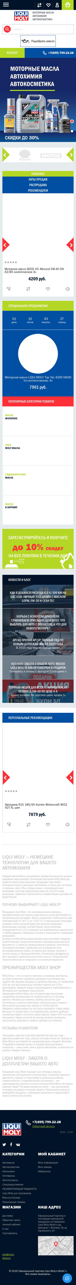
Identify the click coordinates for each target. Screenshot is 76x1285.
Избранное (44, 1171)
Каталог (12, 53)
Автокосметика (10, 1167)
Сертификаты (10, 1233)
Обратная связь (11, 1220)
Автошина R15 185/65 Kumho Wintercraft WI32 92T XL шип (36, 806)
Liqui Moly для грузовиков (16, 1193)
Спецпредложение (12, 1184)
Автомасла (8, 1162)
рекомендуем (38, 190)
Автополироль (10, 1180)
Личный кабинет (11, 1224)
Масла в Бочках (11, 1197)
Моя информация (48, 1162)
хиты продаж (38, 179)
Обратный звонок (43, 1126)
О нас (5, 1228)
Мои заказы (45, 1167)
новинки (38, 174)
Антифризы (8, 1175)
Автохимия (8, 1171)
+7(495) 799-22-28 (61, 52)
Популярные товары (13, 1201)
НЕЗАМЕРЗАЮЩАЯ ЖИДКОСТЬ (19, 1188)
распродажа (38, 185)
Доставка (7, 1215)
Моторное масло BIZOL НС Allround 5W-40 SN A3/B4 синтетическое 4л (34, 270)
